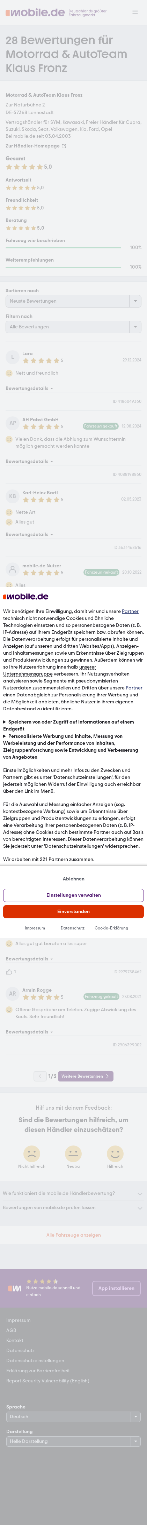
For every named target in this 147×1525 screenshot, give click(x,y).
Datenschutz (72, 928)
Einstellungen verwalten (73, 895)
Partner (130, 611)
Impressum (35, 928)
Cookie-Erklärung (111, 928)
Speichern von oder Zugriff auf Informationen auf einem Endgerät (68, 725)
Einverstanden (73, 912)
